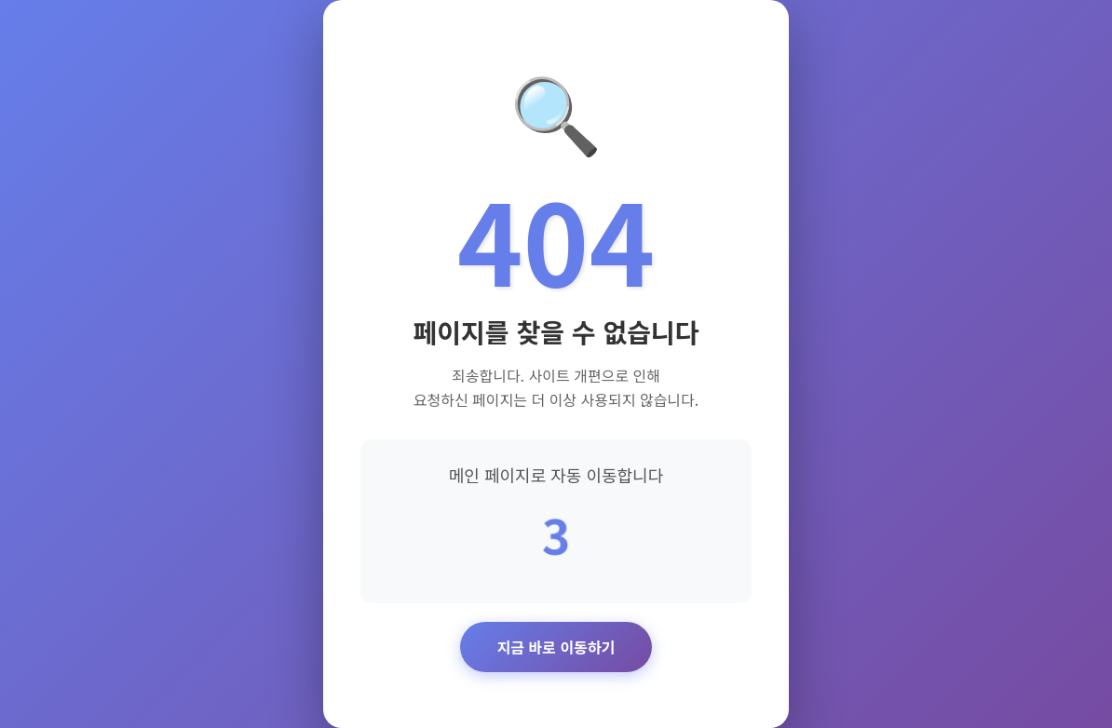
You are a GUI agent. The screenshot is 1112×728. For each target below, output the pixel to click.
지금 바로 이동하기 (556, 647)
